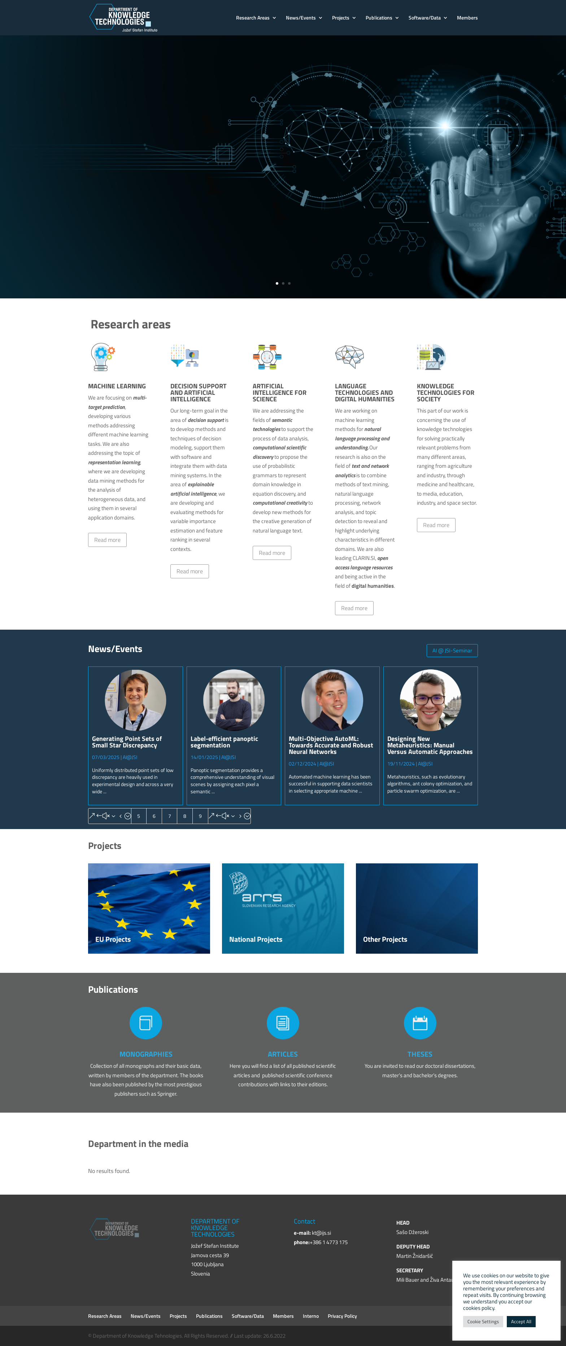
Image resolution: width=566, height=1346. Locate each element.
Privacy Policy (342, 1316)
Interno (311, 1316)
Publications (379, 18)
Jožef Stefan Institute (146, 139)
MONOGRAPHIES (146, 1054)
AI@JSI (130, 757)
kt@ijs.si (321, 1233)
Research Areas (253, 18)
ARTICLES (283, 1054)
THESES (420, 1054)
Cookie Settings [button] (483, 1321)
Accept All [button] (521, 1321)
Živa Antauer (444, 1280)
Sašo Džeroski (412, 1232)
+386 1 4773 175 (329, 1242)
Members (467, 18)
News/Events (301, 18)
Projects (340, 18)
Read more (107, 539)
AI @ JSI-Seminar (452, 650)
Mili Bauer (407, 1280)
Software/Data (425, 18)
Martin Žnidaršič (414, 1256)
